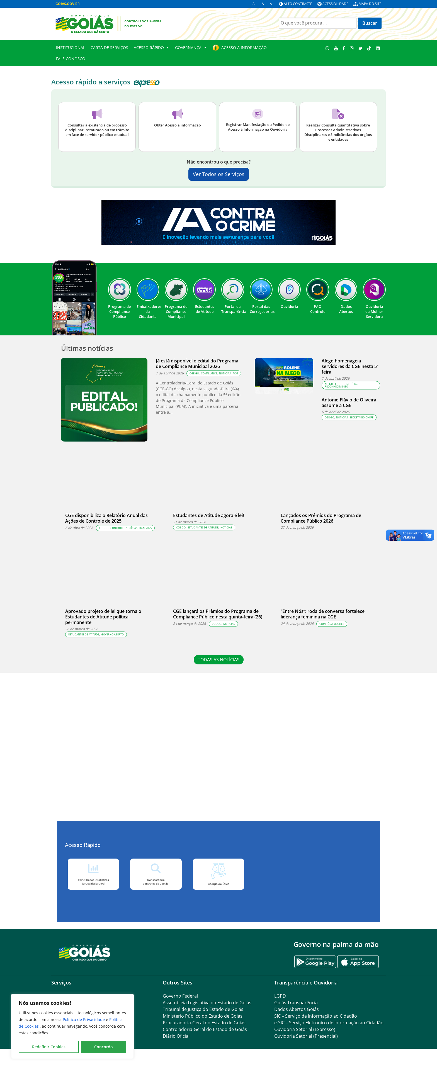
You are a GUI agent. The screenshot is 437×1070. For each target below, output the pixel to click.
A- (254, 3)
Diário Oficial (176, 1036)
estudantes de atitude (203, 527)
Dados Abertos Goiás (296, 1009)
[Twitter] (361, 48)
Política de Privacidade (84, 1019)
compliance (209, 373)
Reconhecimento (336, 386)
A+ (272, 3)
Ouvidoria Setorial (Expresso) (304, 1029)
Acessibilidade (335, 3)
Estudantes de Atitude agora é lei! (208, 515)
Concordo (103, 1046)
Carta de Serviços (109, 47)
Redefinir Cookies (48, 1046)
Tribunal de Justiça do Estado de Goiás (203, 1009)
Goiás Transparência (296, 1003)
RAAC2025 (145, 528)
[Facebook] (344, 48)
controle (117, 528)
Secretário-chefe (361, 417)
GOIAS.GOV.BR (67, 3)
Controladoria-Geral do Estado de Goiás (205, 1029)
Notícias (225, 373)
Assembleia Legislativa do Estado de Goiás (207, 1003)
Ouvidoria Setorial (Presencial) (306, 1036)
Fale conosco (70, 58)
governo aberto (112, 634)
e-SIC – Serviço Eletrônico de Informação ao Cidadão (328, 1023)
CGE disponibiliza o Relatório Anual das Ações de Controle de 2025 (106, 518)
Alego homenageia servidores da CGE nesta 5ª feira (350, 366)
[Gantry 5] (84, 952)
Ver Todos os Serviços (218, 174)
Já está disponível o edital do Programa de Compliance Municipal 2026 (197, 363)
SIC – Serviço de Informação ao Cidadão (315, 1016)
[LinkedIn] (378, 48)
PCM (235, 373)
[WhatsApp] (327, 48)
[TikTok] (369, 48)
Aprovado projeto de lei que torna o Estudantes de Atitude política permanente (103, 616)
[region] (72, 1026)
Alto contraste (298, 3)
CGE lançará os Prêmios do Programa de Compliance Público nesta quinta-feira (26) (218, 614)
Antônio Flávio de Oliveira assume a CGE (349, 402)
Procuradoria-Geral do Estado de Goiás (204, 1023)
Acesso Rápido (151, 47)
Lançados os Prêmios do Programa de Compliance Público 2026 (321, 518)
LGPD (280, 996)
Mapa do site (370, 3)
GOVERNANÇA (191, 47)
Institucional (70, 47)
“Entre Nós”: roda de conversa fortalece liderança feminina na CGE (323, 614)
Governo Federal (180, 996)
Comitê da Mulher (331, 624)
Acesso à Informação (244, 47)
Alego (329, 384)
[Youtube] (336, 48)
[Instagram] (352, 48)
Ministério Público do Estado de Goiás (202, 1016)
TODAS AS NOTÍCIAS (218, 660)
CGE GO (194, 373)
